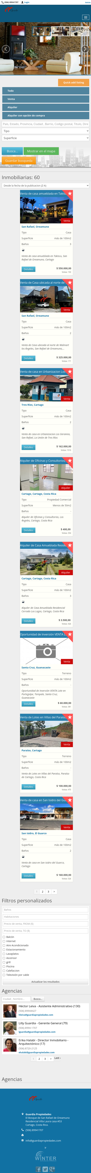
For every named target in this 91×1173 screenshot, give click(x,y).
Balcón (8, 937)
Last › (58, 1058)
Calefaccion (11, 970)
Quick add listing (73, 82)
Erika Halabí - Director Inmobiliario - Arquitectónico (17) (43, 1042)
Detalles (28, 269)
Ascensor (10, 958)
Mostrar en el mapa (41, 151)
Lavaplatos (11, 953)
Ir (45, 1147)
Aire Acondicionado (16, 945)
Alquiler (12, 107)
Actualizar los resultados (45, 981)
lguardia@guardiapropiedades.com (37, 1031)
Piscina (8, 966)
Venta (11, 99)
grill (7, 962)
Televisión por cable (16, 974)
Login (25, 2)
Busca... (12, 151)
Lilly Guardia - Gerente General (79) (43, 1023)
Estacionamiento (14, 949)
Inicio (87, 2)
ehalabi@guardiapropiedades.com (37, 1052)
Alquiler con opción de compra (26, 115)
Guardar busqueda (18, 160)
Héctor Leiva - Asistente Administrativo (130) (49, 1006)
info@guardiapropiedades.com (43, 1140)
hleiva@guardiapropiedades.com (36, 1014)
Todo (11, 90)
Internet (9, 941)
